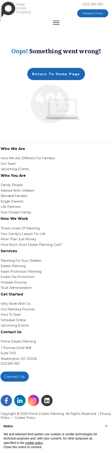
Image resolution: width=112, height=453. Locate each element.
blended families (14, 196)
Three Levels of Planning (20, 228)
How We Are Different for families (28, 158)
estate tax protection (17, 277)
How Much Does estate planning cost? (31, 245)
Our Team (8, 164)
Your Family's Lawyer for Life (23, 234)
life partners (11, 207)
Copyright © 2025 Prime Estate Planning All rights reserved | (50, 414)
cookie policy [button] (34, 443)
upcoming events (15, 325)
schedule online (13, 320)
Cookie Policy (25, 418)
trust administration (16, 288)
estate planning (13, 266)
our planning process (17, 309)
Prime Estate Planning (18, 341)
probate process (14, 282)
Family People (12, 185)
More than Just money (18, 239)
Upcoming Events (15, 169)
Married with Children (17, 191)
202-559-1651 (10, 364)
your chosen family (16, 212)
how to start (11, 315)
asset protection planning (21, 272)
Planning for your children (21, 261)
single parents (12, 201)
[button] (106, 425)
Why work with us (15, 304)
